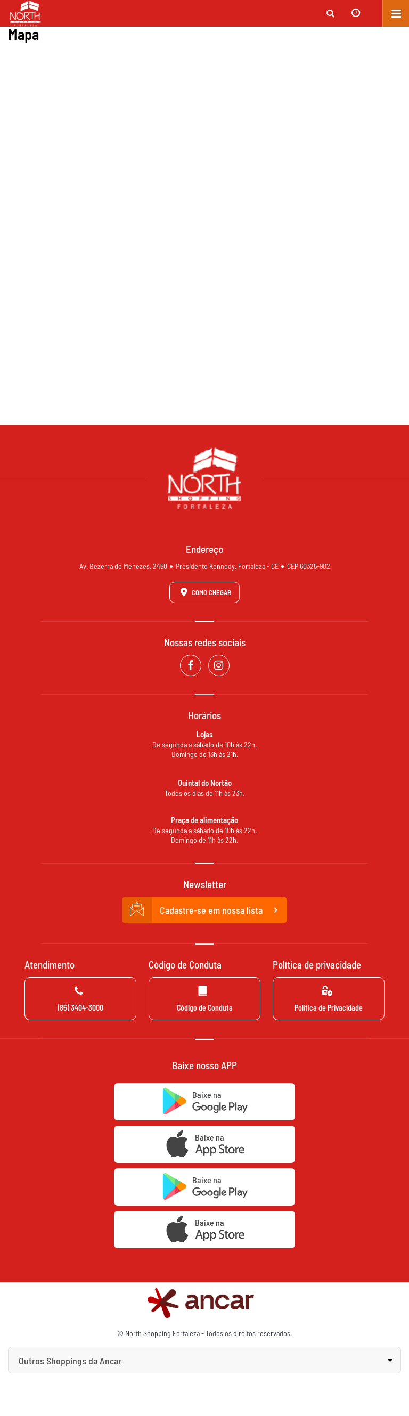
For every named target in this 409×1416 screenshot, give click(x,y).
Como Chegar (204, 592)
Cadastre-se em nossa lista (204, 910)
